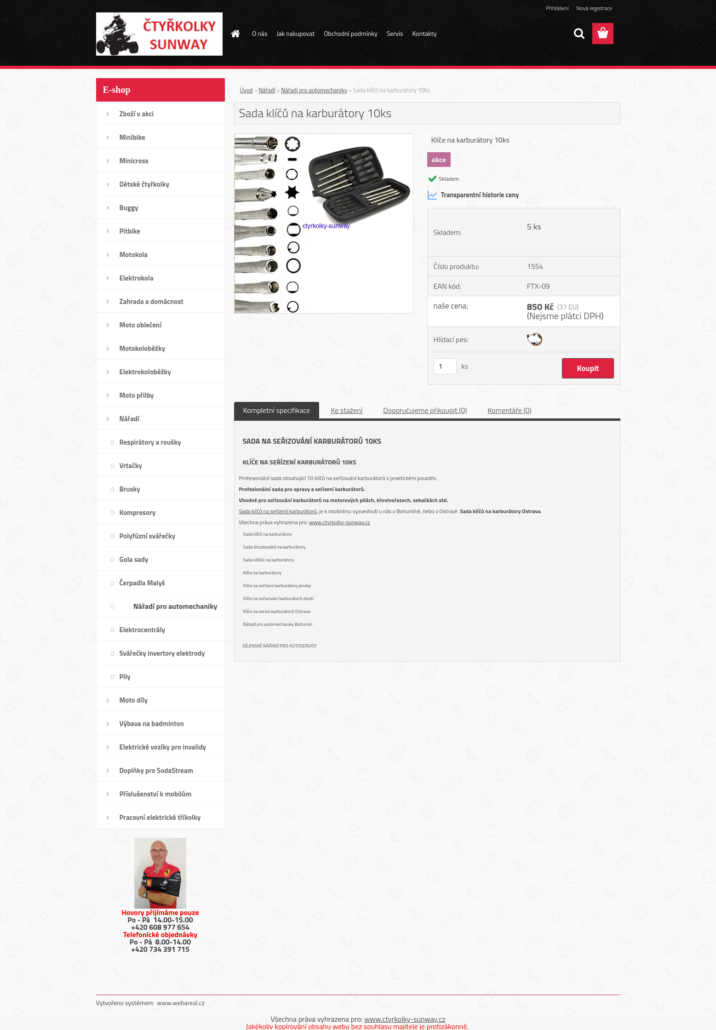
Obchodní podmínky (351, 33)
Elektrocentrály (143, 629)
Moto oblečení (141, 325)
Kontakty (424, 33)
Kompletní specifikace (276, 410)
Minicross (134, 160)
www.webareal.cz (181, 1002)
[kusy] (445, 366)
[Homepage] (234, 33)
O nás (259, 33)
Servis (395, 33)
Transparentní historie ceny (473, 195)
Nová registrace (594, 8)
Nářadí (129, 418)
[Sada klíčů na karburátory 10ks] (324, 137)
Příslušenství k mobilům (155, 794)
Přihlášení (557, 8)
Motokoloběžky (143, 348)
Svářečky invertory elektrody (162, 653)
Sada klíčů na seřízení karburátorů (278, 511)
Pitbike (130, 231)
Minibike (132, 137)
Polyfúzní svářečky (148, 536)
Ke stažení (346, 410)
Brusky (130, 489)
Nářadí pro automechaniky (175, 606)
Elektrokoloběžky (145, 371)
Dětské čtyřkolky (144, 184)
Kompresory (138, 512)
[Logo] (159, 34)
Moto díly (134, 700)
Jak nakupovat (295, 33)
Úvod (246, 90)
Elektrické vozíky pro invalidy (163, 747)
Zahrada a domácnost (151, 301)
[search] (579, 33)
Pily (125, 676)
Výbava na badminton (152, 723)
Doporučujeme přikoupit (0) (425, 410)
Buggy (129, 207)
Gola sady (134, 559)
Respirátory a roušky (150, 442)
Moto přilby (137, 395)
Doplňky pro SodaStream (157, 770)
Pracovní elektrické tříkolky (160, 817)
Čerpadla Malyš (142, 583)
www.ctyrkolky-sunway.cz (339, 522)
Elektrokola (137, 278)
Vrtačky (131, 465)
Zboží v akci (137, 114)
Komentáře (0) (509, 410)
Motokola (134, 254)
